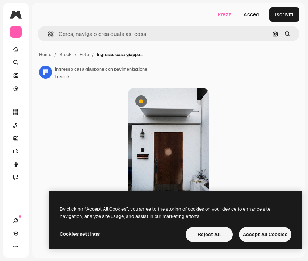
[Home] (16, 49)
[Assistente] (16, 177)
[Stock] (16, 75)
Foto (84, 55)
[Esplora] (16, 88)
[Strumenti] (16, 112)
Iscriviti (284, 14)
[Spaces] (16, 125)
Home (45, 55)
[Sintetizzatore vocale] (16, 164)
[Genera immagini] (16, 138)
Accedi (252, 14)
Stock (65, 55)
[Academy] (16, 233)
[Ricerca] (16, 62)
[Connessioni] (16, 220)
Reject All (209, 234)
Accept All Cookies (265, 234)
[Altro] (16, 246)
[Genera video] (16, 151)
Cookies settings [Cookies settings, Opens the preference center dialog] (80, 234)
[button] (48, 34)
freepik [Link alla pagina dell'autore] (62, 77)
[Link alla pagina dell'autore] (45, 72)
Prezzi (225, 14)
